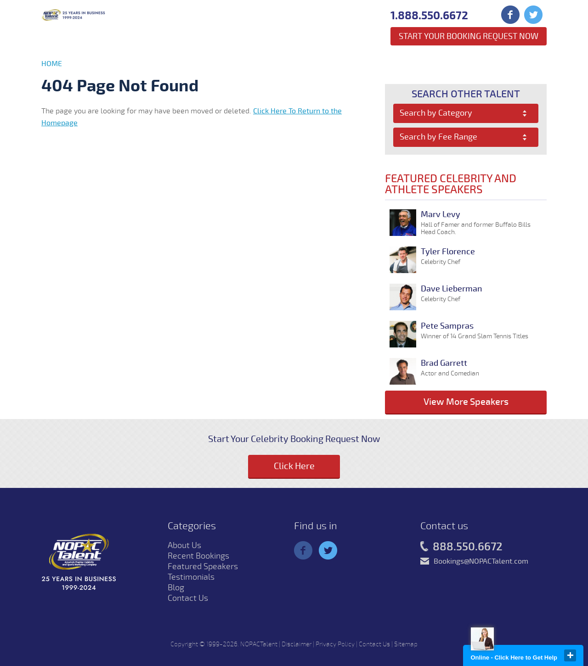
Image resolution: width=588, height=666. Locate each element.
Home (51, 63)
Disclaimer (296, 644)
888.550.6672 (461, 547)
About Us (184, 545)
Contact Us (188, 598)
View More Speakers (466, 402)
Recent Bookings (198, 556)
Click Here (294, 466)
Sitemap (406, 644)
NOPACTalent (258, 644)
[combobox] (466, 113)
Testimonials (191, 577)
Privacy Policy (335, 644)
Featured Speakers (203, 566)
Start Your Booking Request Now (468, 36)
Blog (176, 587)
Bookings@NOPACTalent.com (481, 561)
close (570, 655)
